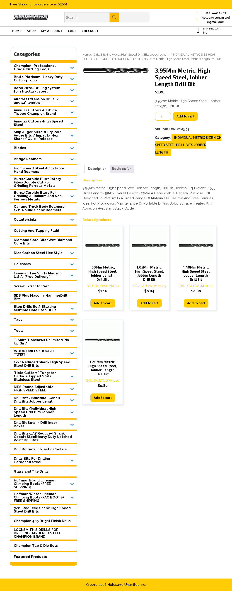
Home (17, 31)
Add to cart (185, 116)
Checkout (90, 31)
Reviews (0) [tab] (121, 169)
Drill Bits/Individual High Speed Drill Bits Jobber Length (131, 54)
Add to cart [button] (103, 303)
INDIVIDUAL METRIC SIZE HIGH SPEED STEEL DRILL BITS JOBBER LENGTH (188, 145)
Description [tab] (97, 169)
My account (52, 31)
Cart (72, 31)
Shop (31, 31)
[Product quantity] (163, 116)
